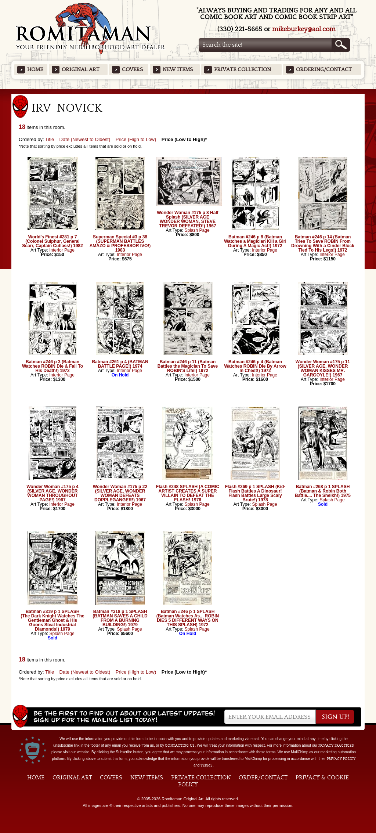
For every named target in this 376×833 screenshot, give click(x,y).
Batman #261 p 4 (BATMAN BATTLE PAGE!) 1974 (120, 364)
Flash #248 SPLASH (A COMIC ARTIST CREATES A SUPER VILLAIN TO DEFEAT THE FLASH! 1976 (187, 493)
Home (35, 69)
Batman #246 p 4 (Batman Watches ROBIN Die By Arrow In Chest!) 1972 (255, 366)
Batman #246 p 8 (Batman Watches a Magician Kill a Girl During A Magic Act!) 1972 (255, 241)
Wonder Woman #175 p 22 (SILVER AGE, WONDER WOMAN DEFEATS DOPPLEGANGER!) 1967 (120, 493)
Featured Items (188, 91)
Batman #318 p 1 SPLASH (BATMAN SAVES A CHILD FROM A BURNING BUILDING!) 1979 (120, 618)
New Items (178, 69)
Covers (132, 69)
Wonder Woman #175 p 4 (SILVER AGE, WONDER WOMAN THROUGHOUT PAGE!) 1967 (52, 493)
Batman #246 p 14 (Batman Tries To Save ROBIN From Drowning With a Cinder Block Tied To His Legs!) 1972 (322, 243)
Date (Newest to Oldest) (85, 139)
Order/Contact (263, 777)
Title (49, 139)
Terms (206, 765)
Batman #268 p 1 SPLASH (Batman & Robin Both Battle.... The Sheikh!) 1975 (323, 491)
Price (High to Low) (136, 139)
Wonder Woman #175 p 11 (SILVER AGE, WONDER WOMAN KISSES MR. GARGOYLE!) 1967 (323, 368)
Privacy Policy (341, 759)
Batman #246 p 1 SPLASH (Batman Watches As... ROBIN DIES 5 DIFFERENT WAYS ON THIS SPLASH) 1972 (187, 618)
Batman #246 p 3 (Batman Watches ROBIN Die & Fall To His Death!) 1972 (52, 366)
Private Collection (242, 69)
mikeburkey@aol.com (304, 29)
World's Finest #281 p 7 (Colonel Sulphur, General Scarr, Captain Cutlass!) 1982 (52, 241)
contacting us (180, 745)
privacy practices (336, 745)
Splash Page (197, 230)
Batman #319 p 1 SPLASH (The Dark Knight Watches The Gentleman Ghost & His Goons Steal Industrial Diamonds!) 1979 (52, 620)
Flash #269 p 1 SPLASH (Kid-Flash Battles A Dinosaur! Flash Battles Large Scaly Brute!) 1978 (255, 493)
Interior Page (62, 250)
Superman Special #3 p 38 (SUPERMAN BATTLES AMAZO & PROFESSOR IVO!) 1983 (120, 243)
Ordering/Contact (324, 69)
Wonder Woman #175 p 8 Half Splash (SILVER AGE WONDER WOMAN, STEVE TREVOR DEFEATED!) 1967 (187, 219)
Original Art (81, 69)
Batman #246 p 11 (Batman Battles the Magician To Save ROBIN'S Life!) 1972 (188, 366)
